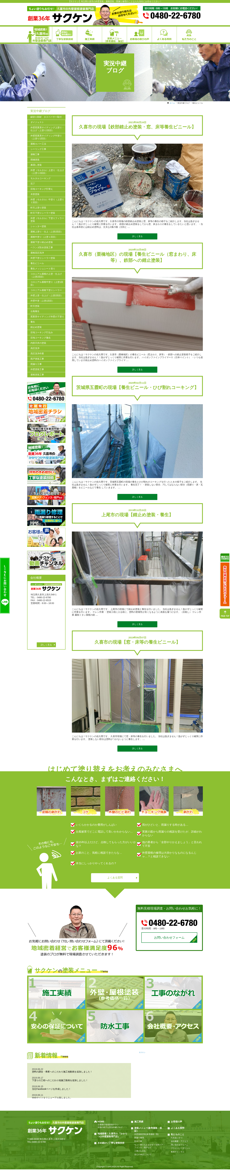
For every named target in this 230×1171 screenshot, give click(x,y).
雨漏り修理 (139, 1139)
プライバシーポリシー (180, 1150)
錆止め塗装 (36, 327)
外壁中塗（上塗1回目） (42, 300)
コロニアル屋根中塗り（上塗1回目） (47, 283)
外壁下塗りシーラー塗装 (43, 258)
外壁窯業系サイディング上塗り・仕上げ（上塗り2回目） (47, 129)
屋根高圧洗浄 (37, 252)
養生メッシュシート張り (43, 268)
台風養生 (35, 311)
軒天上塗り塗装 (38, 207)
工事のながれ (140, 1152)
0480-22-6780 (39, 1143)
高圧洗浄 (35, 348)
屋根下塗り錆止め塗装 (42, 242)
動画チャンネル (177, 1153)
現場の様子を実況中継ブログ (110, 1129)
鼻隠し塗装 (36, 165)
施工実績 (138, 1123)
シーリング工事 (38, 149)
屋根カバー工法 (38, 144)
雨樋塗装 (35, 159)
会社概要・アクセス (179, 1143)
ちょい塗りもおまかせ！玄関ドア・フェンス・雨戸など (149, 1147)
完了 (33, 183)
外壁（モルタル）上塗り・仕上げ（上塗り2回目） (47, 171)
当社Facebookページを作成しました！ (51, 1090)
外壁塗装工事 (37, 369)
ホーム (172, 103)
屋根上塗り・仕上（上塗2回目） (47, 231)
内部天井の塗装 (38, 343)
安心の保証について (143, 1156)
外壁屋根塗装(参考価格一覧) (146, 1136)
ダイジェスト (37, 122)
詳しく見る (137, 236)
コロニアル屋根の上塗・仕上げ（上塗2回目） (46, 275)
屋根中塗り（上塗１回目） (44, 237)
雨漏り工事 (36, 364)
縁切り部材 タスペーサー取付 (46, 117)
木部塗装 (35, 194)
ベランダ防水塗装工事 (42, 247)
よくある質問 (115, 878)
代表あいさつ (176, 1139)
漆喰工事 (35, 154)
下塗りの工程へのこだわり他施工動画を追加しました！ (60, 1082)
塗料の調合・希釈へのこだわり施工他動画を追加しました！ (62, 1073)
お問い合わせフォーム (169, 938)
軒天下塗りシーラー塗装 (43, 213)
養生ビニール (37, 263)
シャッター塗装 (38, 226)
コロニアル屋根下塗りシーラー (46, 290)
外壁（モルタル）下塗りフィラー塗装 (47, 219)
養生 (33, 322)
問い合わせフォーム (179, 1146)
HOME (101, 1123)
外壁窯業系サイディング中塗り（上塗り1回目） (46, 137)
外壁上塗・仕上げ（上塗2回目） (47, 295)
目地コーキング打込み (42, 332)
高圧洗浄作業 (37, 353)
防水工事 (138, 1143)
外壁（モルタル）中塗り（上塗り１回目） (47, 201)
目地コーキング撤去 (41, 337)
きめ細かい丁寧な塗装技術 (111, 1144)
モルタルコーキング (41, 178)
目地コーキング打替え (42, 189)
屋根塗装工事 (37, 374)
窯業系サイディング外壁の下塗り (47, 316)
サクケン (142, 1054)
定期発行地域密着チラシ (108, 1126)
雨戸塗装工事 (37, 358)
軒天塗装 (35, 306)
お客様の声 (176, 1123)
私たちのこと (177, 1136)
